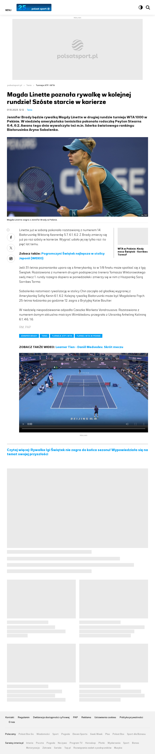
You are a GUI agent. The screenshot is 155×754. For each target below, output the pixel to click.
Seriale (58, 748)
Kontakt (9, 717)
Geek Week (96, 734)
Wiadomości (43, 734)
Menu (8, 10)
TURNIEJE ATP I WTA (62, 335)
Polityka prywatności (131, 717)
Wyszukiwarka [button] (148, 7)
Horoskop (90, 743)
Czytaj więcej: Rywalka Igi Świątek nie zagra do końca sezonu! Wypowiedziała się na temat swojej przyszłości (77, 452)
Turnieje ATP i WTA (45, 85)
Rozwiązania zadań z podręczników (92, 748)
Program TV (76, 743)
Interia (29, 743)
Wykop (11, 258)
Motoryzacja (33, 748)
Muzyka (118, 748)
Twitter (11, 248)
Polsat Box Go (26, 734)
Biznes (135, 743)
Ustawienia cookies (105, 717)
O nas (12, 722)
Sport (55, 734)
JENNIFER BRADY (29, 335)
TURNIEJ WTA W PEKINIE (88, 335)
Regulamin (24, 717)
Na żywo (62, 743)
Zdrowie (46, 748)
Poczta (40, 743)
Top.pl (67, 748)
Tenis (29, 85)
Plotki (102, 743)
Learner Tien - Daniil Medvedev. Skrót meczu (89, 347)
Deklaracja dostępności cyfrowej (51, 717)
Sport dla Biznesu (136, 734)
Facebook (11, 237)
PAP (75, 717)
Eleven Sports (80, 734)
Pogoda (65, 734)
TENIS (44, 335)
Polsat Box (118, 734)
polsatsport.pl (14, 85)
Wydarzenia (114, 743)
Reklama (86, 717)
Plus (107, 734)
